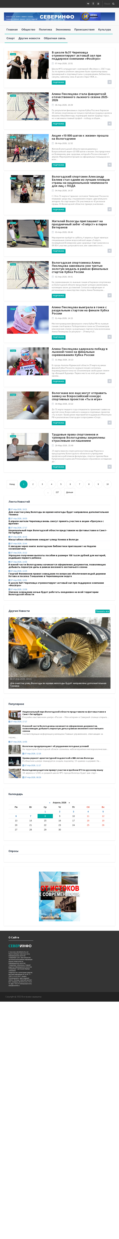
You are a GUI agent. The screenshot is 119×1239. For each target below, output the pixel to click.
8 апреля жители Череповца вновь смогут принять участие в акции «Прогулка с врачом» (56, 522)
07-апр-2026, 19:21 (17, 509)
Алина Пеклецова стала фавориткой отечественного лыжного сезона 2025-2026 (80, 97)
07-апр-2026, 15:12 (17, 553)
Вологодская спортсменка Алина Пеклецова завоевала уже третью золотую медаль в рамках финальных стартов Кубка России (80, 267)
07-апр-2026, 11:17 (31, 765)
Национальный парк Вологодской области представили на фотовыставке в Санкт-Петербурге (57, 531)
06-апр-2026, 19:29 (64, 105)
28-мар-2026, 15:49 (64, 445)
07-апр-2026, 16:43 (17, 537)
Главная (12, 29)
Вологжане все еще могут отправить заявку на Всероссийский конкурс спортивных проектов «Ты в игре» (79, 396)
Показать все (102, 611)
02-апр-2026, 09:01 (64, 277)
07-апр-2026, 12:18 (31, 754)
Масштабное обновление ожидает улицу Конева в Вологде (43, 539)
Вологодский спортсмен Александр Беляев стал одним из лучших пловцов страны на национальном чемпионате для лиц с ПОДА (81, 181)
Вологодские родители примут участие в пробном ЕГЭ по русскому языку (62, 770)
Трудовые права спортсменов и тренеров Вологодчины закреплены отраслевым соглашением (78, 437)
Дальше (69, 492)
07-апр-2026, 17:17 (17, 528)
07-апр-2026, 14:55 (17, 562)
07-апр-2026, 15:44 (17, 544)
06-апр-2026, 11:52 (64, 143)
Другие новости (29, 38)
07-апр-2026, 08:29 (31, 777)
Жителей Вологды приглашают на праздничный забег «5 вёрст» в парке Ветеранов (79, 224)
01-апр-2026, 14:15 (64, 318)
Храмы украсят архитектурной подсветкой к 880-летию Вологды (58, 758)
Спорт (10, 38)
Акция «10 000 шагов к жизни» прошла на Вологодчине (80, 137)
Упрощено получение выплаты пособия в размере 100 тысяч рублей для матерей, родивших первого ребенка (57, 556)
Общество (28, 29)
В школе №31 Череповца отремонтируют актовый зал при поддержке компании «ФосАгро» (76, 55)
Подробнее (58, 82)
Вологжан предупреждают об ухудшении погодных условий (55, 746)
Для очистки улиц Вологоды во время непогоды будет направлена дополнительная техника (58, 513)
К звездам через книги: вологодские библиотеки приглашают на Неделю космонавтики (52, 547)
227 (57, 492)
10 (107, 484)
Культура (104, 29)
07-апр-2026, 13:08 (17, 589)
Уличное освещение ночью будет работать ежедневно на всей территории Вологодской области (53, 593)
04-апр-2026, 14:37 (64, 190)
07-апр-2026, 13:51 (64, 63)
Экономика (63, 29)
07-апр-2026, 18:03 (17, 519)
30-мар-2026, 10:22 (64, 404)
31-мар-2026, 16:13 (64, 360)
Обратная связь (55, 38)
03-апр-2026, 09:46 (64, 232)
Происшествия (84, 29)
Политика (45, 29)
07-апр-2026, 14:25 (17, 571)
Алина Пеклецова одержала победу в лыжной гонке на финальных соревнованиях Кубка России (80, 352)
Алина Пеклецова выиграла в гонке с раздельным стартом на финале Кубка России (80, 310)
